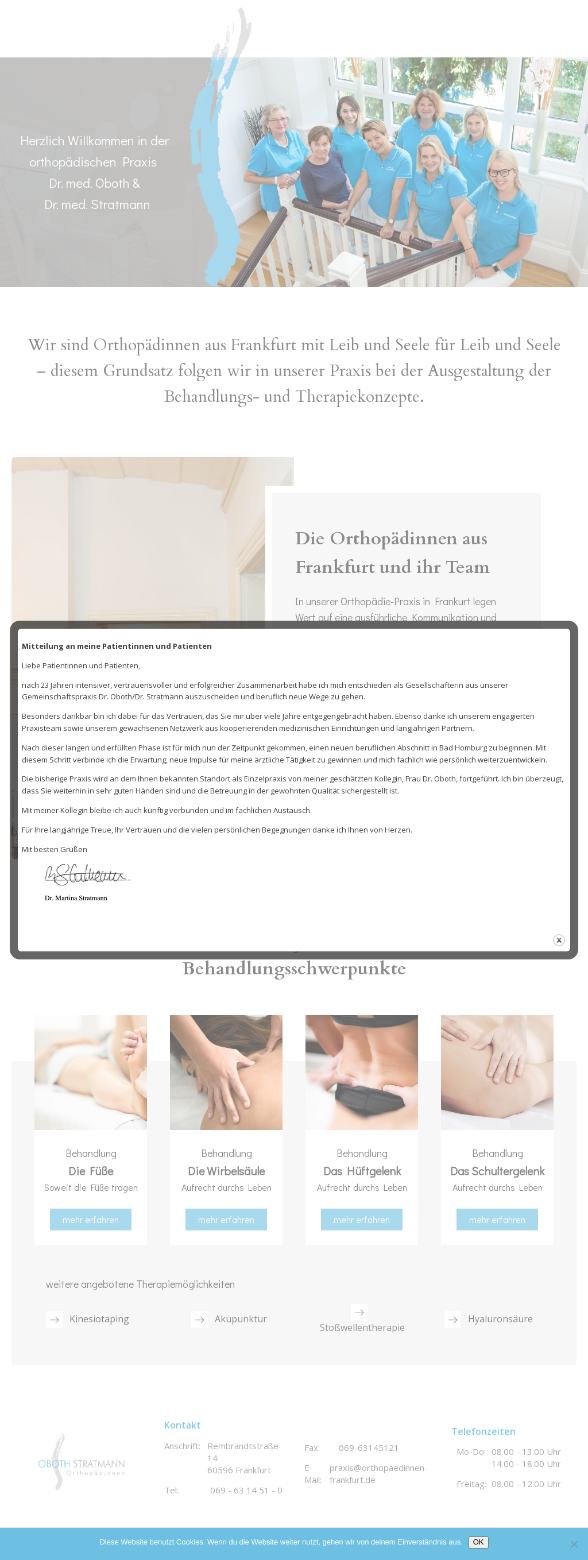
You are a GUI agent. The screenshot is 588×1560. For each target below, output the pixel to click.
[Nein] (573, 1544)
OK (478, 1542)
